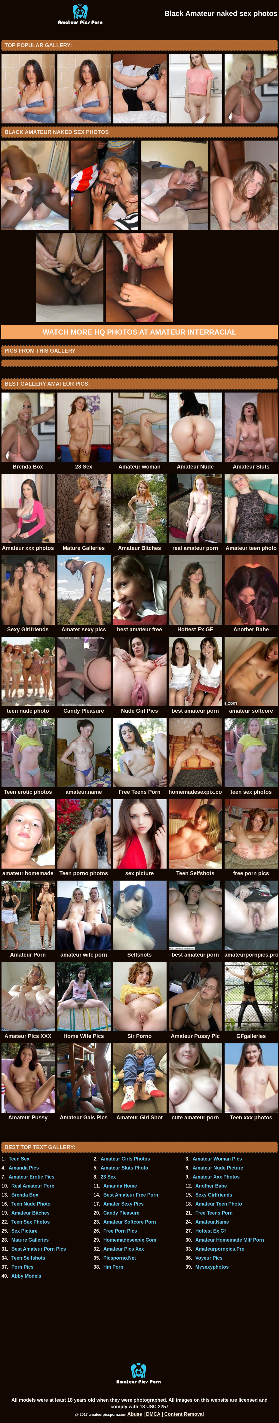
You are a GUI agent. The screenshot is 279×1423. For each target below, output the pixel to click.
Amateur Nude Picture (218, 1167)
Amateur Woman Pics (217, 1158)
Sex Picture (24, 1230)
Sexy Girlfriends (213, 1194)
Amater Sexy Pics (123, 1203)
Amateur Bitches (30, 1212)
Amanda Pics (24, 1167)
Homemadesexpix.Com (129, 1239)
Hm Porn (113, 1267)
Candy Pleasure (121, 1212)
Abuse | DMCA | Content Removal (165, 1414)
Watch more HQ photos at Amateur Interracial (139, 332)
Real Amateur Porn (32, 1185)
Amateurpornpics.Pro (220, 1249)
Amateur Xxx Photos (216, 1176)
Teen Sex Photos (30, 1221)
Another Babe (211, 1185)
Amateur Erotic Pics (31, 1176)
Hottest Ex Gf (210, 1230)
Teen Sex (19, 1158)
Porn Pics (22, 1267)
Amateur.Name (212, 1221)
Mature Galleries (30, 1239)
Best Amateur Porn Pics (38, 1249)
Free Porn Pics (120, 1230)
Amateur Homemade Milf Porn (229, 1239)
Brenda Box (24, 1194)
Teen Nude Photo (31, 1203)
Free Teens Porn (214, 1212)
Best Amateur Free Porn (130, 1194)
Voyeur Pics (208, 1258)
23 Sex (108, 1176)
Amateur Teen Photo (218, 1203)
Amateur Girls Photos (125, 1158)
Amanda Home (120, 1185)
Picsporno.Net (119, 1258)
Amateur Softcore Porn (129, 1221)
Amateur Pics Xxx (123, 1249)
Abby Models (26, 1276)
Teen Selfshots (28, 1258)
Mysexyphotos (212, 1267)
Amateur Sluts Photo (124, 1167)
